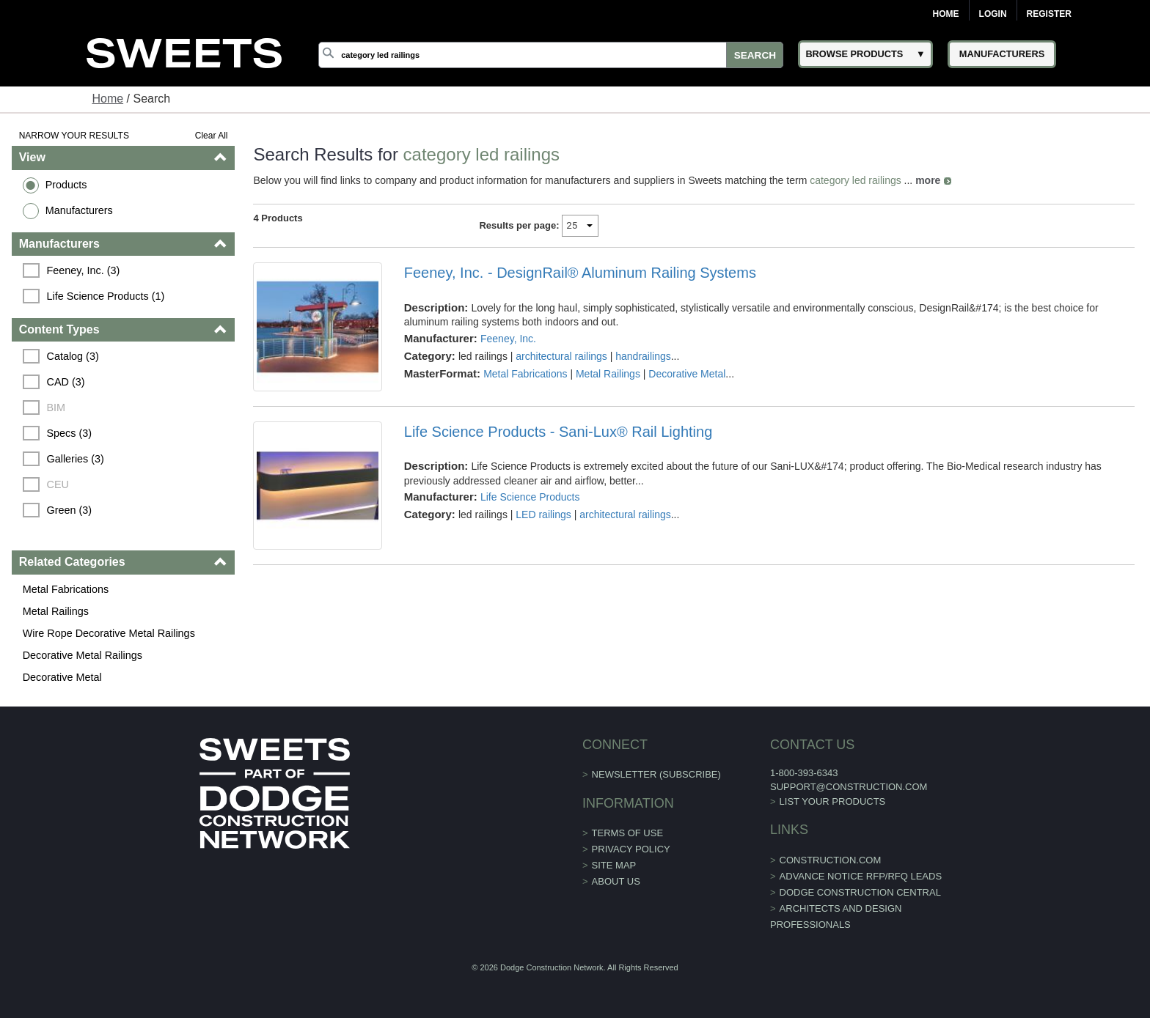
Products (66, 185)
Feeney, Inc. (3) (83, 270)
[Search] (550, 55)
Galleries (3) (75, 459)
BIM (56, 407)
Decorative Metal (62, 677)
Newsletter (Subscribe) (656, 774)
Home (946, 14)
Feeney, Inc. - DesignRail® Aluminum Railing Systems (580, 273)
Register (1049, 14)
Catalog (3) (73, 356)
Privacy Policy (631, 849)
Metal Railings (56, 611)
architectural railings (561, 356)
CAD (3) (66, 382)
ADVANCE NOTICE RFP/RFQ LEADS (861, 876)
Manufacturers (79, 210)
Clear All (211, 135)
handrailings (643, 356)
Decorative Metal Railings (82, 655)
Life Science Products (529, 497)
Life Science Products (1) (106, 296)
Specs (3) (69, 433)
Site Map (614, 865)
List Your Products (833, 801)
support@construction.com (848, 786)
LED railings (543, 514)
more (927, 180)
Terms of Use (628, 832)
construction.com (831, 860)
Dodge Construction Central (860, 892)
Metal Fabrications (66, 589)
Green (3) (69, 510)
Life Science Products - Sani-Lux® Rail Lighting (558, 432)
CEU (58, 484)
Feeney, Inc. (508, 338)
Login (993, 14)
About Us (616, 881)
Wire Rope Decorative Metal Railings (109, 633)
